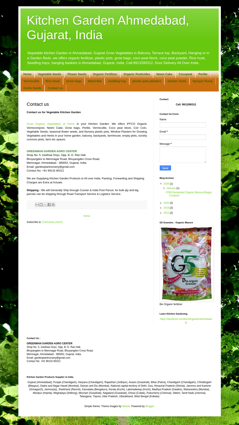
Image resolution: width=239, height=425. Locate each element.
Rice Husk (53, 81)
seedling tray (117, 81)
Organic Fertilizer (105, 74)
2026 (166, 183)
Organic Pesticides (136, 74)
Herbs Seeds (33, 88)
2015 (166, 212)
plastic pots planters (146, 81)
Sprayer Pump (203, 81)
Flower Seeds (77, 74)
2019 (166, 207)
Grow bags (73, 81)
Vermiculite (31, 81)
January (171, 188)
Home (27, 74)
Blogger (149, 406)
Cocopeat (185, 74)
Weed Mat (94, 81)
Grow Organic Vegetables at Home (51, 123)
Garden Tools (176, 81)
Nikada (126, 406)
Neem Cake (164, 74)
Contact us (55, 88)
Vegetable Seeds (49, 74)
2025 (166, 202)
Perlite (203, 74)
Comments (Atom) (52, 222)
